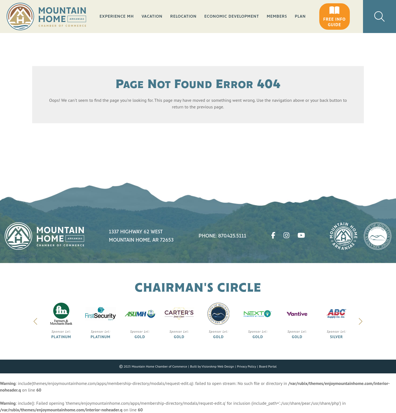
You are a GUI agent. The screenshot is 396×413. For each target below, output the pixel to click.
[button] (334, 16)
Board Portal (268, 366)
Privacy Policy (246, 366)
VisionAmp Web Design (218, 366)
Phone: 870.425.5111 (222, 236)
